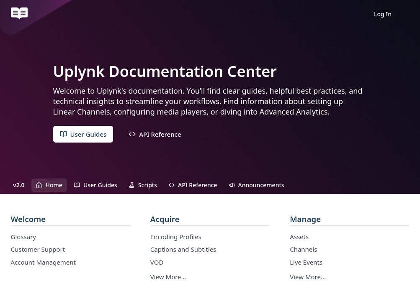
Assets (299, 236)
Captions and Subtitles (183, 249)
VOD (157, 262)
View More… (168, 277)
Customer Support (38, 249)
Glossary (23, 236)
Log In (383, 14)
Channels (303, 249)
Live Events (306, 262)
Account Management (43, 262)
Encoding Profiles (175, 236)
